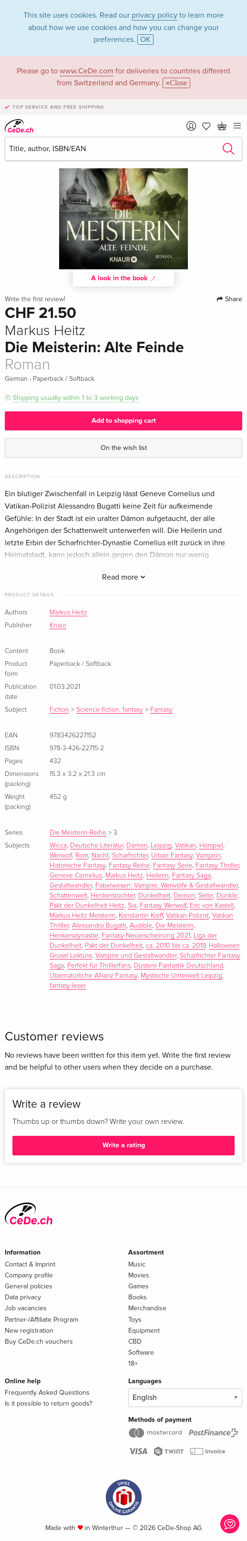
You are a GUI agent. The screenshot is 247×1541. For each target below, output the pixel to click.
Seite (205, 895)
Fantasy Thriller (217, 865)
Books (137, 1297)
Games (138, 1286)
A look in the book (123, 278)
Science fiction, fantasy (109, 709)
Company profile (29, 1275)
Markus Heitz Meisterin (82, 915)
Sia (132, 905)
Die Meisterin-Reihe (78, 832)
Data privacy (23, 1297)
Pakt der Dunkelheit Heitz (87, 905)
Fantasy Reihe (129, 865)
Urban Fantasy (172, 855)
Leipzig (161, 845)
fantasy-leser (68, 985)
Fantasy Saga (191, 875)
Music (136, 1264)
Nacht (100, 855)
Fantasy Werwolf (163, 905)
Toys (135, 1320)
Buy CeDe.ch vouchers (39, 1341)
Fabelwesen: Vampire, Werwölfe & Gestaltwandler (166, 885)
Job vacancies (26, 1308)
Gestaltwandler (71, 885)
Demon (184, 895)
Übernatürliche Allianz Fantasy (93, 975)
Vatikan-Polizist (187, 915)
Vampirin (208, 855)
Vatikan (185, 845)
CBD (135, 1341)
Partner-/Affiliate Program (41, 1320)
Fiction (59, 709)
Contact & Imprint (30, 1264)
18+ (133, 1363)
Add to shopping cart (124, 421)
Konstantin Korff (141, 915)
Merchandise (147, 1308)
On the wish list (124, 448)
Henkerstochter (113, 895)
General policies (28, 1286)
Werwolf (61, 855)
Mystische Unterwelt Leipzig (181, 975)
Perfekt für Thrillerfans (99, 965)
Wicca (58, 845)
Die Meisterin (174, 925)
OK (145, 39)
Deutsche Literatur (96, 845)
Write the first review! (35, 299)
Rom (81, 855)
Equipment (144, 1331)
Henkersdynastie (74, 935)
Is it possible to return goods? (48, 1403)
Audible (141, 925)
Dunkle (226, 895)
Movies (138, 1275)
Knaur (58, 625)
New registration (29, 1331)
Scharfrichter (130, 855)
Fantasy (161, 709)
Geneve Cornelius (76, 875)
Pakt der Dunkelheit (114, 945)
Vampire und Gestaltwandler (135, 955)
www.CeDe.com (86, 71)
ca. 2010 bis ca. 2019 (176, 945)
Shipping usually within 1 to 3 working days (76, 398)
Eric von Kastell (212, 905)
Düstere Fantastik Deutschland (178, 965)
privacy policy (154, 15)
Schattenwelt (68, 895)
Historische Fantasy (77, 865)
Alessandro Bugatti (99, 925)
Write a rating (124, 1145)
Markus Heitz (68, 612)
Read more (123, 577)
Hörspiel (211, 845)
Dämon (136, 845)
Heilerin (157, 875)
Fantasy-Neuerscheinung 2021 (146, 935)
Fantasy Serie (172, 865)
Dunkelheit (154, 895)
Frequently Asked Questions (47, 1392)
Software (141, 1352)
